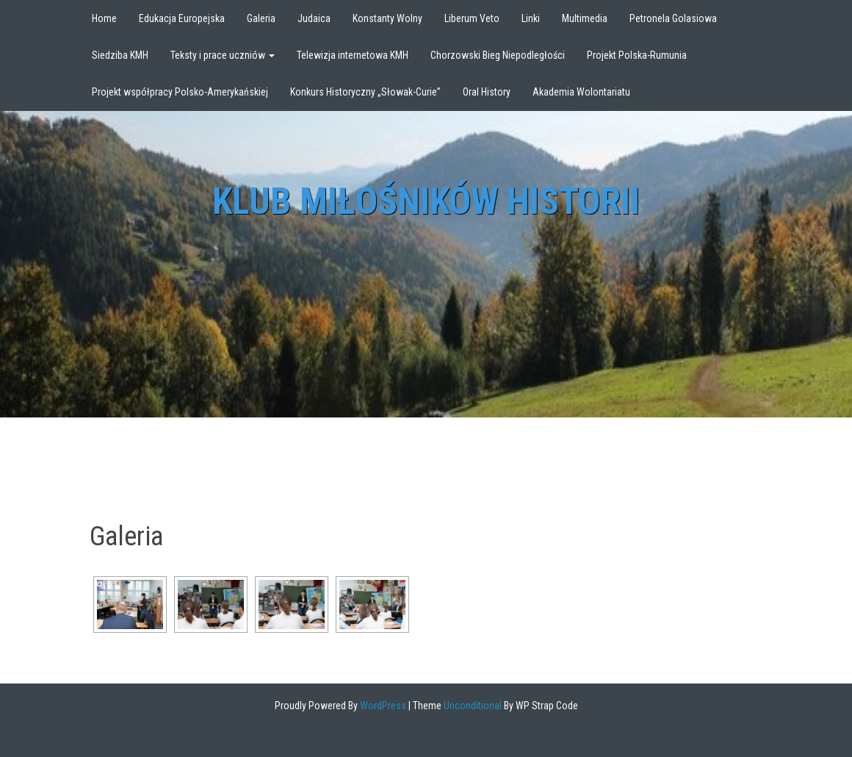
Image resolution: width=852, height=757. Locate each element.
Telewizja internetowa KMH (352, 55)
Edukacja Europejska (182, 18)
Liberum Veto (471, 18)
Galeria (261, 18)
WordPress (382, 705)
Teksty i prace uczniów (222, 55)
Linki (530, 18)
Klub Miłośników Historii (426, 201)
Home (104, 18)
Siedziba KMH (120, 55)
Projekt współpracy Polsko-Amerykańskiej (180, 92)
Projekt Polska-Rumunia (637, 55)
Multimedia (584, 18)
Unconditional (471, 705)
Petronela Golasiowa (673, 18)
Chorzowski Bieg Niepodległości (497, 55)
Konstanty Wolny (387, 18)
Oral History (486, 92)
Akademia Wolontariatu (581, 92)
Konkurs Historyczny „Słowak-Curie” (365, 92)
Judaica (314, 18)
